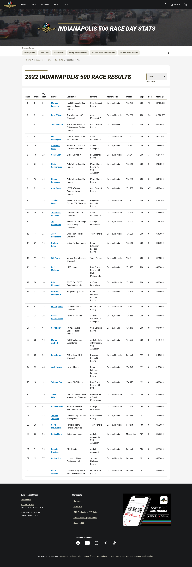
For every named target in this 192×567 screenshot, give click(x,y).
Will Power (55, 258)
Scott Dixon (56, 328)
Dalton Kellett (57, 406)
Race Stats (44, 53)
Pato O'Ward (56, 115)
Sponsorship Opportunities (85, 517)
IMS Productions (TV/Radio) (85, 512)
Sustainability (79, 523)
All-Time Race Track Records (103, 53)
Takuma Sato (57, 382)
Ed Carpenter (57, 306)
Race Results (59, 53)
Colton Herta (56, 434)
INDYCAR (77, 506)
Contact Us (26, 500)
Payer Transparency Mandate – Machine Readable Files (131, 556)
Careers (76, 501)
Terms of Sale (89, 556)
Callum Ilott (56, 458)
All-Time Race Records (129, 53)
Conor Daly (56, 155)
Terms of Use (102, 556)
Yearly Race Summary (78, 53)
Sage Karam (56, 355)
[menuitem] (24, 4)
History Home (29, 53)
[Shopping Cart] (185, 4)
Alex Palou (56, 188)
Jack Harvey (56, 367)
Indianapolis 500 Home (42, 60)
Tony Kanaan (57, 124)
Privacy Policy (75, 556)
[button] (166, 4)
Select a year (150, 82)
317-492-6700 (27, 504)
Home (28, 60)
